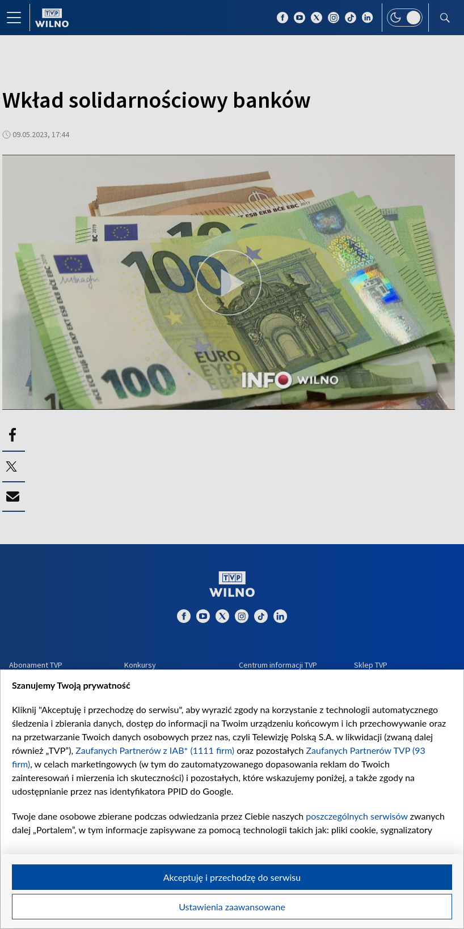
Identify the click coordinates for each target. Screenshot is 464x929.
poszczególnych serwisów (356, 816)
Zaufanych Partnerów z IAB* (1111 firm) (154, 750)
